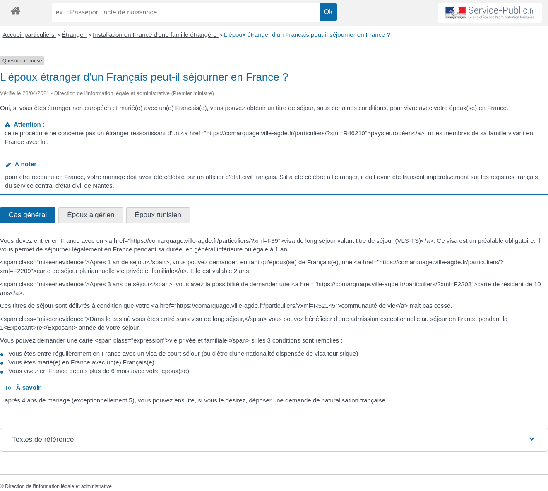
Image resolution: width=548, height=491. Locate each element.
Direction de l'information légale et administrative (58, 486)
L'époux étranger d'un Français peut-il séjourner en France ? (307, 34)
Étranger (74, 34)
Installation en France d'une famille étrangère (156, 34)
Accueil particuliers (29, 34)
